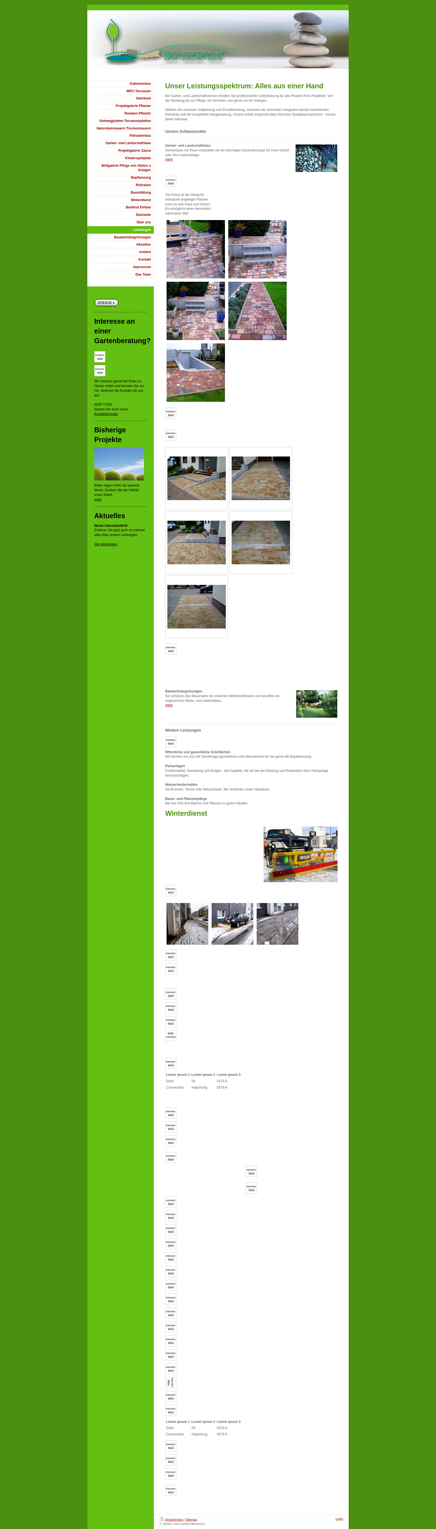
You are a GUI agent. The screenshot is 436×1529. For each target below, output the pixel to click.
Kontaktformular (106, 414)
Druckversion (172, 1519)
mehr (169, 159)
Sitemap (191, 1519)
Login (339, 1518)
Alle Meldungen (105, 544)
